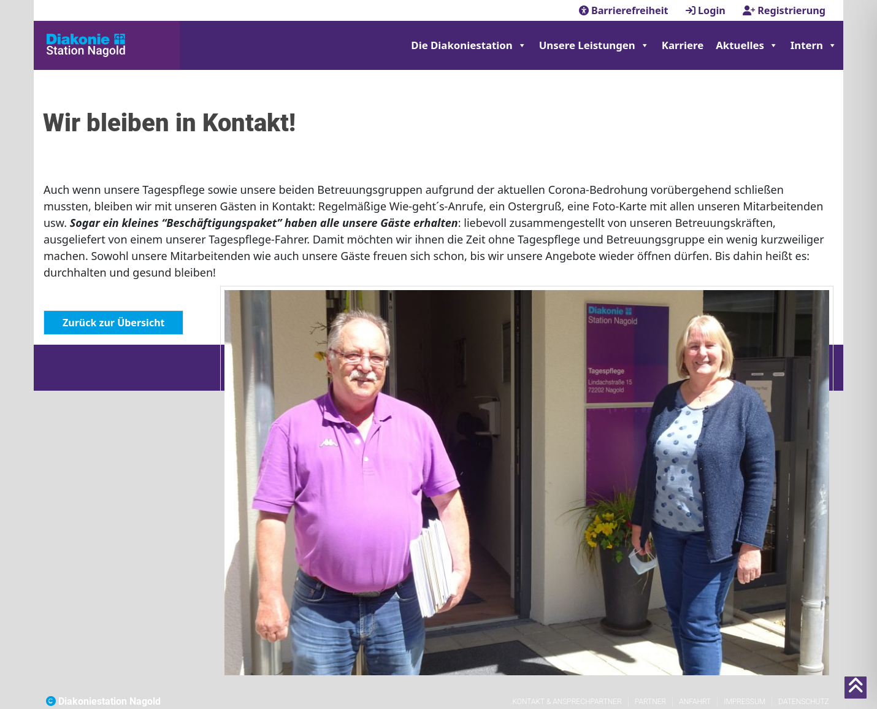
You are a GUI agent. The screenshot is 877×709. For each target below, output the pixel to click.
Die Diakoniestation (468, 45)
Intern (814, 45)
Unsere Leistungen (594, 45)
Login (707, 10)
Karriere (682, 45)
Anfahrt (695, 701)
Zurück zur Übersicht (113, 322)
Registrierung (784, 10)
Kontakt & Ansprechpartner (566, 701)
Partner (650, 701)
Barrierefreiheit (625, 10)
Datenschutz (803, 701)
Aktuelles (747, 45)
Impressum (744, 701)
